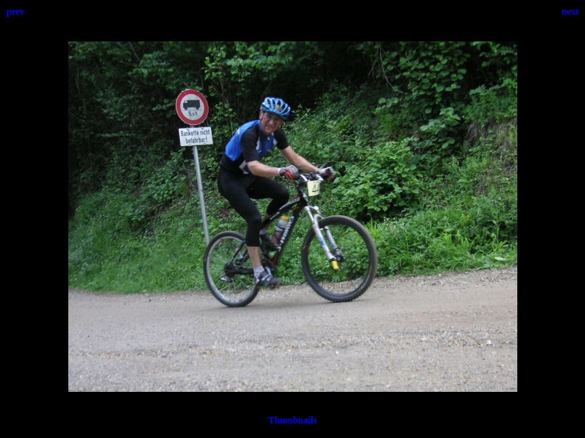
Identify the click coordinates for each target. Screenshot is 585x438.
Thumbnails (293, 420)
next (570, 11)
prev (15, 11)
